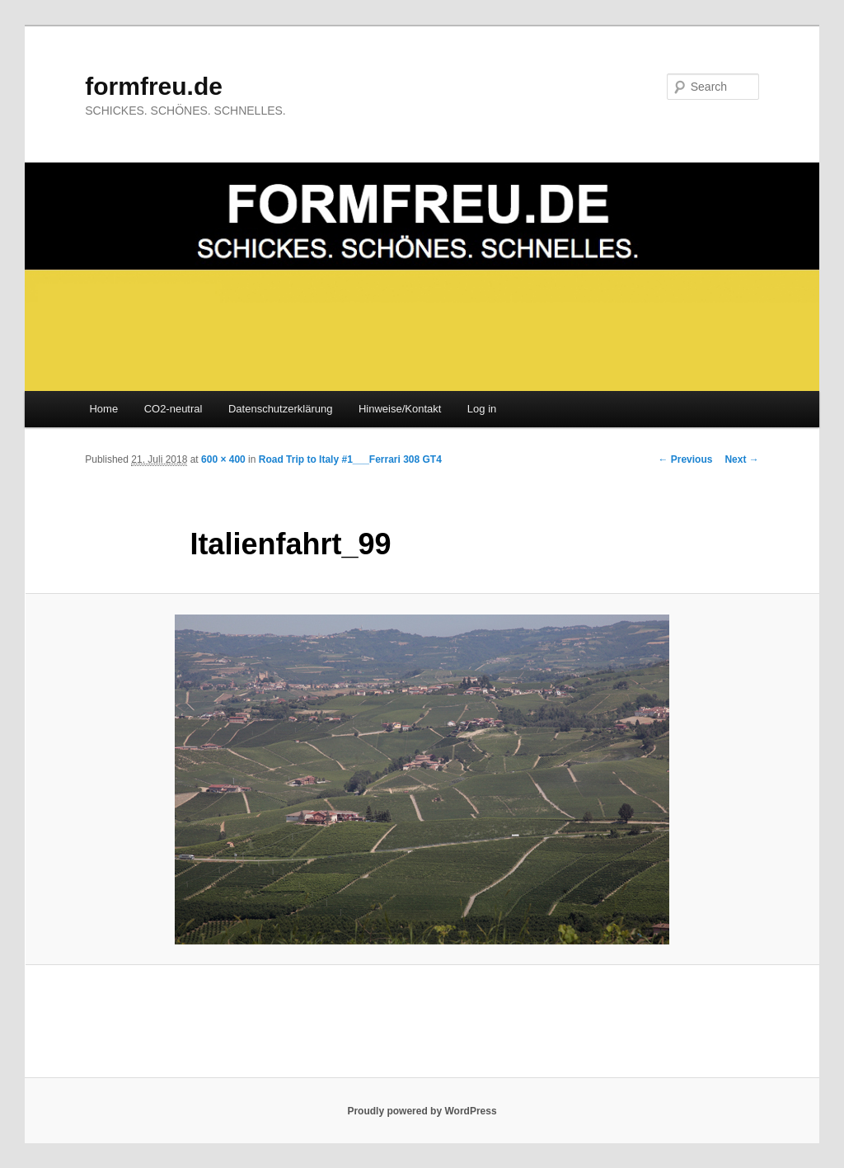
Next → (741, 459)
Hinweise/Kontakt (400, 409)
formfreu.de (154, 86)
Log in (481, 409)
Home (103, 409)
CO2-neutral (173, 409)
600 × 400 (223, 459)
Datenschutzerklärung (280, 409)
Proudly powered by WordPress (421, 1111)
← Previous (685, 459)
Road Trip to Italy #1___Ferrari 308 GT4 (350, 459)
